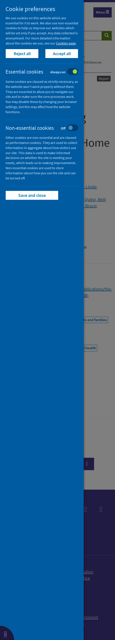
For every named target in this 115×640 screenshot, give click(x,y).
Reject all (22, 53)
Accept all (62, 53)
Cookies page (66, 43)
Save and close (32, 195)
